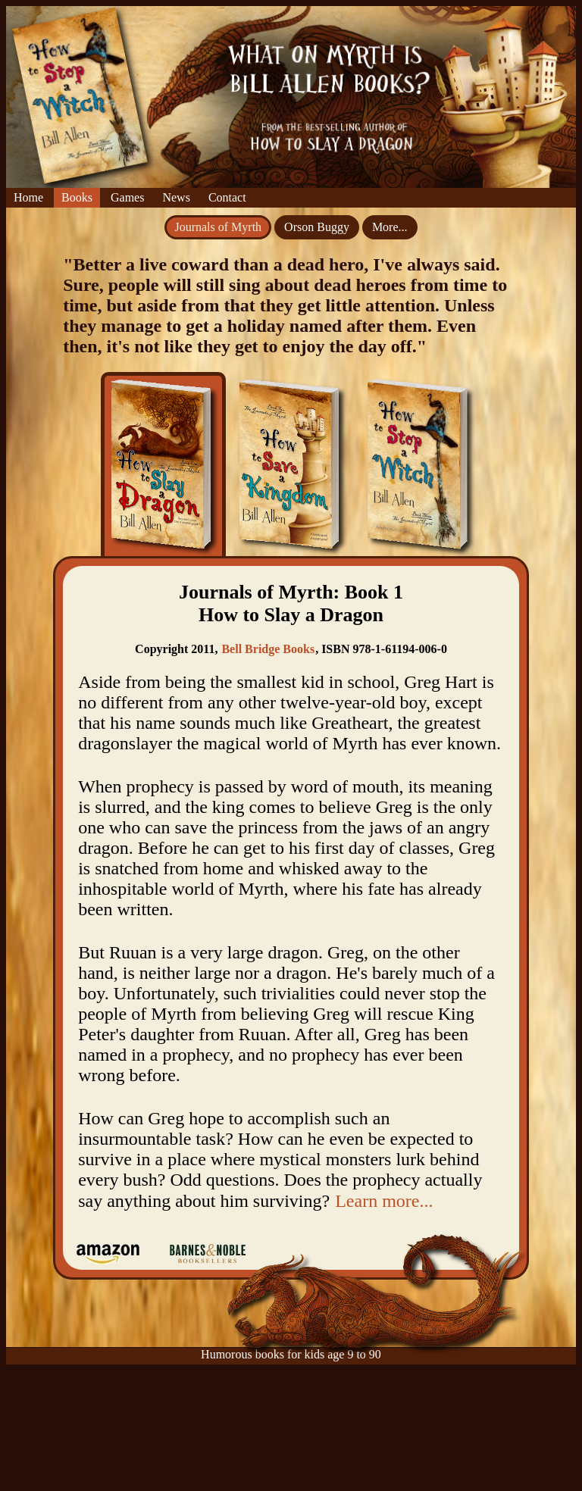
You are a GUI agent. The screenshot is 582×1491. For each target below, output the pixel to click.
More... (390, 226)
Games (127, 197)
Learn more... (384, 1201)
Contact (227, 197)
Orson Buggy (316, 226)
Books (76, 197)
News (175, 197)
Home (28, 197)
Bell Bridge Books (267, 648)
